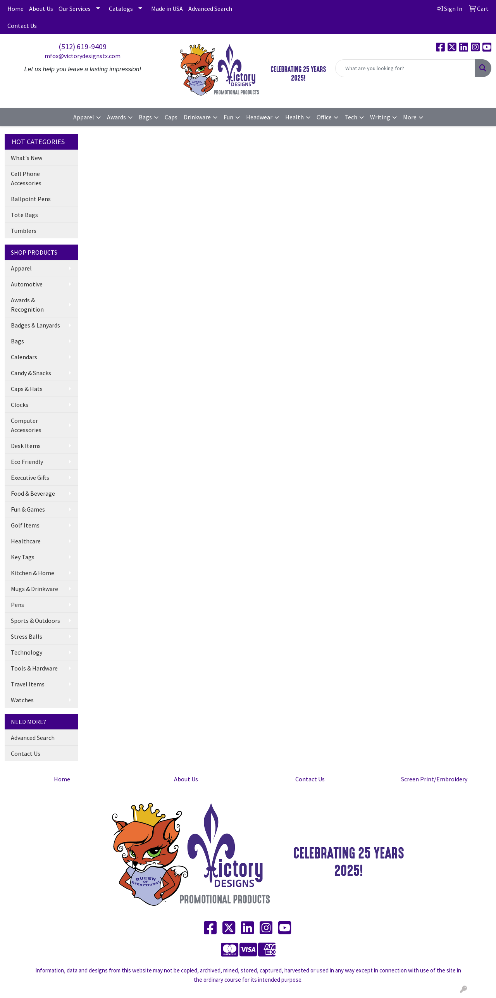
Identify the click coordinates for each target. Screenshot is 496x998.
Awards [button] (116, 117)
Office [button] (324, 117)
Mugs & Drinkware (34, 589)
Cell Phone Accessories (26, 178)
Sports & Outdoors (35, 620)
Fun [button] (228, 117)
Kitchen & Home (32, 573)
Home (15, 8)
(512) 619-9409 (83, 46)
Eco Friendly (27, 461)
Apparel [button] (83, 117)
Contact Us (22, 25)
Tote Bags (24, 215)
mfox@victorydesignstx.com (83, 56)
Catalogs (121, 8)
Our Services (75, 8)
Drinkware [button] (197, 117)
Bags (17, 341)
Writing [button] (380, 117)
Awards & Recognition (27, 304)
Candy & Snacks (31, 373)
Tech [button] (350, 117)
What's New (26, 158)
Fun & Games (28, 509)
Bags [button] (145, 117)
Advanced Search (210, 8)
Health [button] (294, 117)
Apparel (21, 268)
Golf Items (25, 525)
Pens (17, 604)
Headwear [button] (259, 117)
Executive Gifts (30, 477)
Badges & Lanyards (35, 325)
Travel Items (28, 684)
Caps (171, 117)
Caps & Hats (27, 389)
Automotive (27, 284)
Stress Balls (26, 636)
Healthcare (26, 541)
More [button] (410, 117)
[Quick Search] (405, 68)
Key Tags (22, 557)
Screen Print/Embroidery (434, 779)
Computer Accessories (26, 425)
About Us (41, 8)
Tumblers (23, 230)
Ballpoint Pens (31, 199)
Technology (26, 652)
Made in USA (167, 8)
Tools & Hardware (34, 668)
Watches (22, 700)
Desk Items (26, 446)
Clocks (19, 405)
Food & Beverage (33, 493)
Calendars (24, 357)
